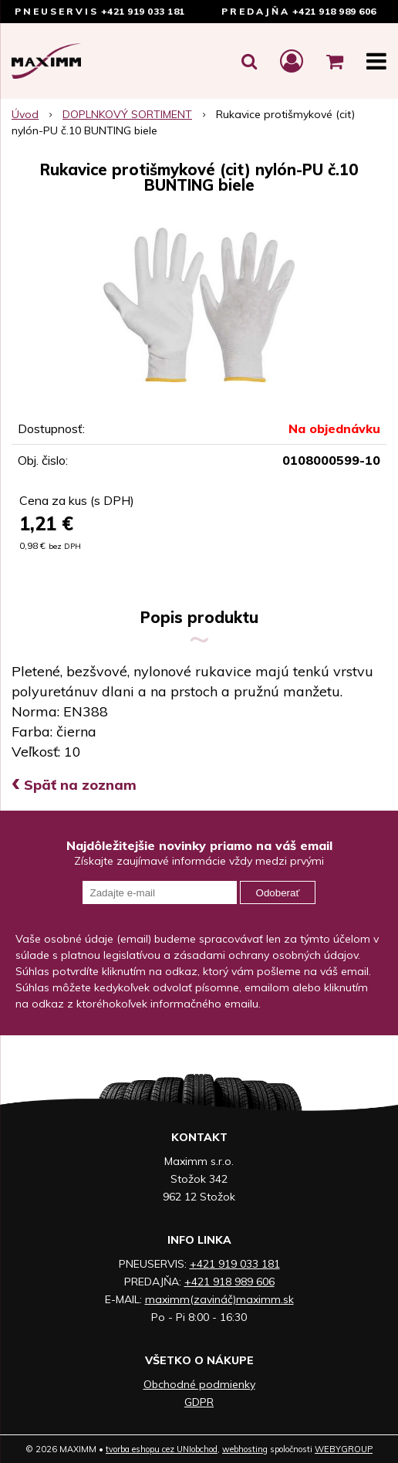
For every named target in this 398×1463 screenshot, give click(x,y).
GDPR (199, 1402)
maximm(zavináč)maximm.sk (219, 1299)
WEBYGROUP (344, 1449)
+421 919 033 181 (143, 11)
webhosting (245, 1449)
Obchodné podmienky (199, 1384)
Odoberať (278, 893)
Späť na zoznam (74, 785)
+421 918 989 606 (334, 11)
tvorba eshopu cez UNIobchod (162, 1449)
